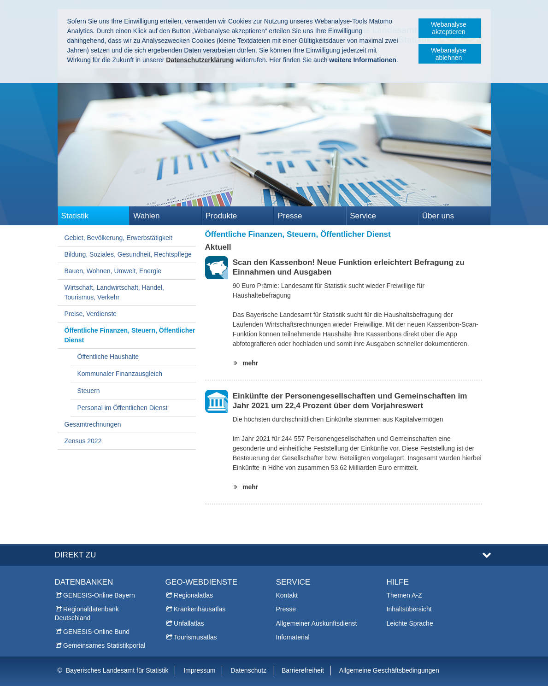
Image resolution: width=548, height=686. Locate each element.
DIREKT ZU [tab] (75, 555)
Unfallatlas (189, 623)
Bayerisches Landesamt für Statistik (117, 670)
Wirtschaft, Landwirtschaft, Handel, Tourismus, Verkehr (114, 292)
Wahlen (146, 215)
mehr (248, 363)
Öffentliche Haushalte (108, 356)
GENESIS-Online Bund (96, 631)
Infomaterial (293, 637)
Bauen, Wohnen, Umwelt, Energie (113, 271)
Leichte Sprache (410, 623)
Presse (289, 215)
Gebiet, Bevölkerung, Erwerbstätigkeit (118, 237)
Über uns (438, 215)
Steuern (88, 390)
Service (363, 215)
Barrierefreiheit (303, 670)
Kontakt (287, 595)
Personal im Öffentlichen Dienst (122, 407)
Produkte (221, 215)
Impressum (199, 670)
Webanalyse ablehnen (448, 54)
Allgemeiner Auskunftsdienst (316, 623)
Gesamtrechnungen (93, 424)
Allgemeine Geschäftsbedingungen (389, 670)
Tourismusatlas (195, 637)
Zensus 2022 (83, 441)
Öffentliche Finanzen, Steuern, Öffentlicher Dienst (130, 335)
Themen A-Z (404, 595)
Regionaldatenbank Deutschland (87, 613)
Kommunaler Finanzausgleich (119, 373)
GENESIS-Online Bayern (99, 595)
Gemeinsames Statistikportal (104, 645)
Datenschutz (248, 670)
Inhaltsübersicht (409, 609)
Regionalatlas (193, 595)
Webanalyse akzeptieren (448, 28)
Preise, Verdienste (91, 313)
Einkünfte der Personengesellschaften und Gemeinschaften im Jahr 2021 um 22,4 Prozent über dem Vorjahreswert (350, 401)
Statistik (75, 215)
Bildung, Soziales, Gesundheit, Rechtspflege (128, 254)
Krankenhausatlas (199, 609)
